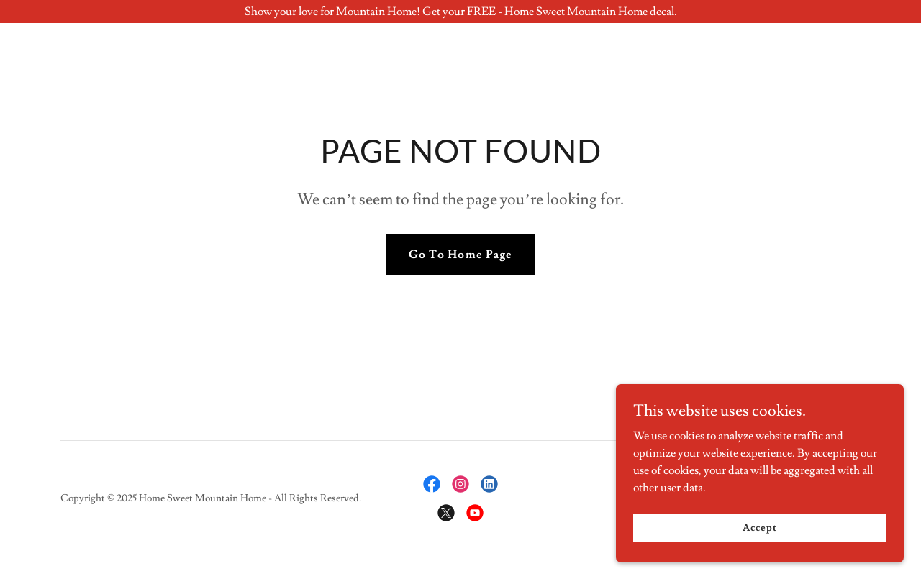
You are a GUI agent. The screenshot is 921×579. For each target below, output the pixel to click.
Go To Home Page (460, 254)
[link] (431, 484)
